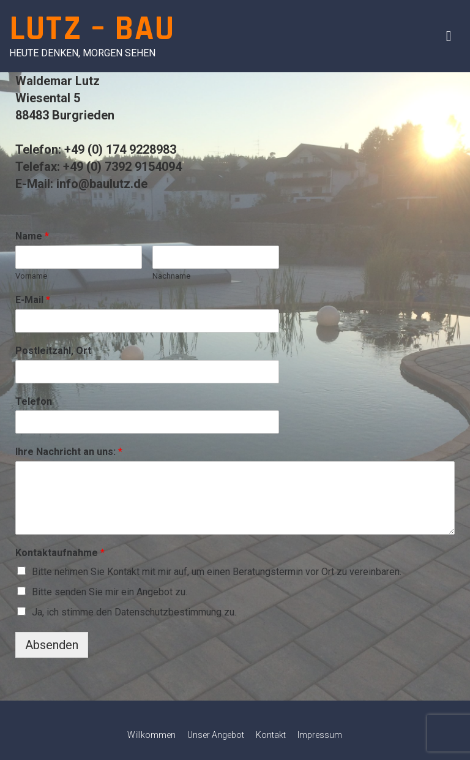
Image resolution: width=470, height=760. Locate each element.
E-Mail (32, 300)
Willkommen (151, 735)
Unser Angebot (215, 735)
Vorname (31, 275)
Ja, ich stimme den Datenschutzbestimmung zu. (134, 612)
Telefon (33, 401)
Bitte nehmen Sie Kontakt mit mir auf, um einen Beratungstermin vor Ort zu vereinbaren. (216, 572)
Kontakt (271, 735)
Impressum (319, 735)
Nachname (171, 275)
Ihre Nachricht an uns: (68, 451)
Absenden (51, 645)
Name (32, 236)
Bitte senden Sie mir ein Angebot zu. (109, 592)
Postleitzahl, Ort (53, 350)
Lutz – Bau (92, 29)
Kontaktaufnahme (60, 553)
